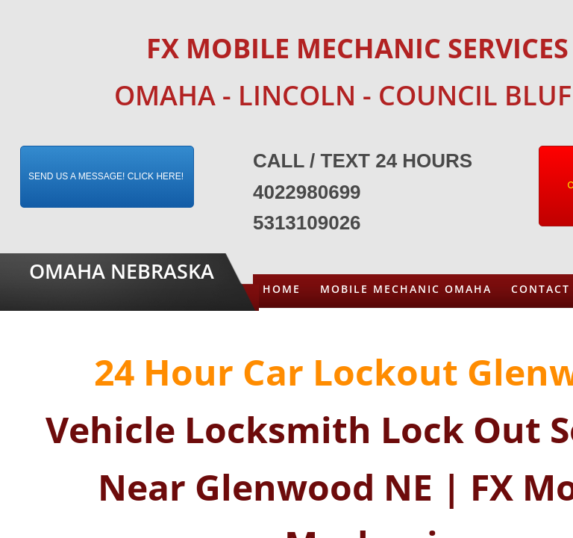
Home (282, 289)
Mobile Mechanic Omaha (406, 289)
